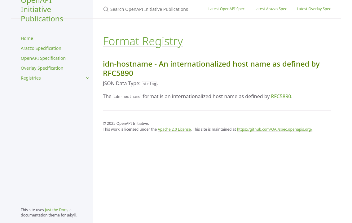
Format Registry (143, 41)
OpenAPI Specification (43, 58)
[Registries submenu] (88, 78)
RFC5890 (281, 96)
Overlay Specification (42, 68)
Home (27, 38)
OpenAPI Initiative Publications (42, 9)
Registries (31, 78)
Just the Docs (56, 209)
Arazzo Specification (41, 48)
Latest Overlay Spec (314, 8)
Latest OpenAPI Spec (226, 8)
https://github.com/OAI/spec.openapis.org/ (274, 129)
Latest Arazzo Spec (270, 8)
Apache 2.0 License (174, 129)
